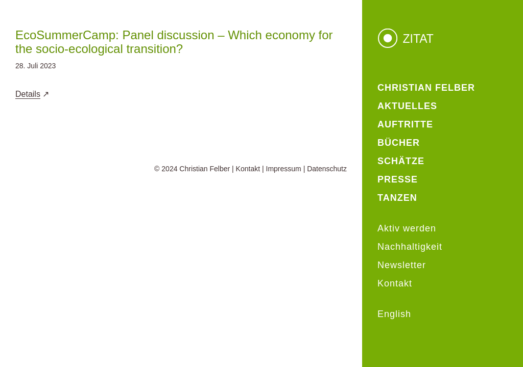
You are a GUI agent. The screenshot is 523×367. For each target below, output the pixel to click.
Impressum (283, 169)
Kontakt (248, 169)
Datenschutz (327, 169)
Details (27, 94)
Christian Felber (204, 169)
